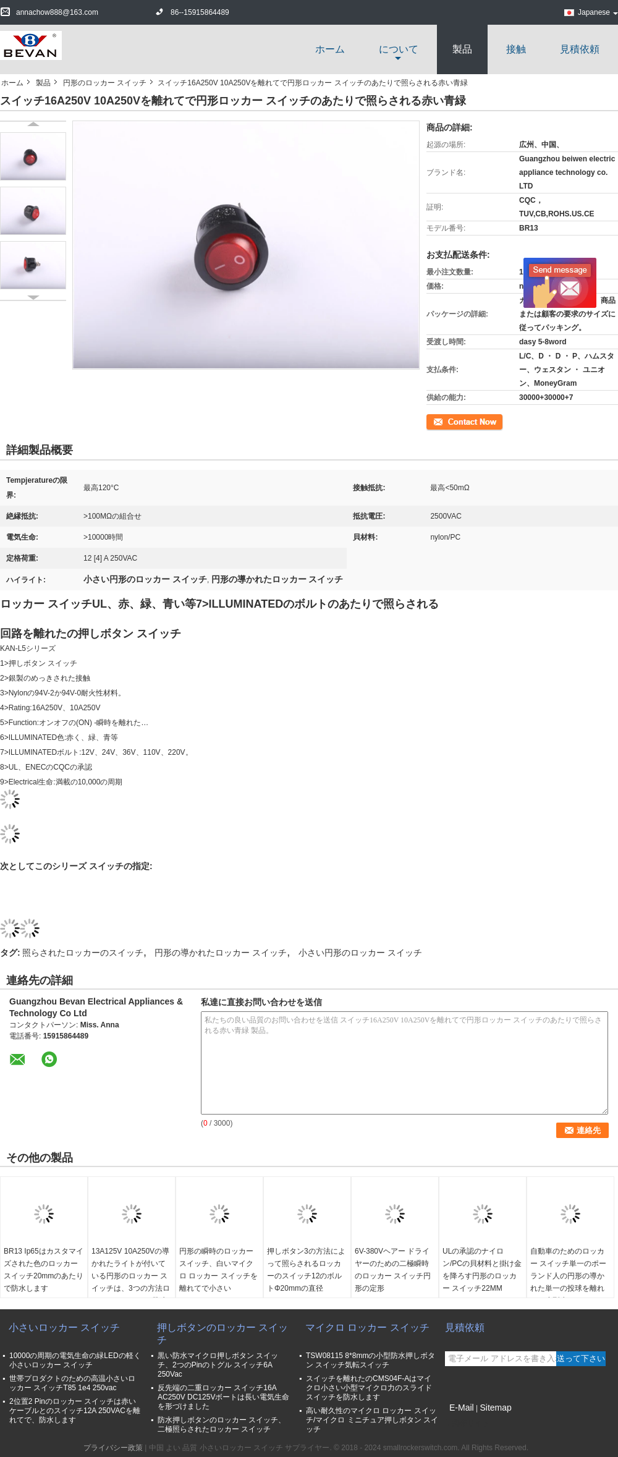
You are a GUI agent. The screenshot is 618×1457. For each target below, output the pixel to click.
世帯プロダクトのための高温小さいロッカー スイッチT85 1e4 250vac (72, 1383)
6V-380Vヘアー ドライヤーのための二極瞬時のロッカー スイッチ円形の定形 (393, 1270)
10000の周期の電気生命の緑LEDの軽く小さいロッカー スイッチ (75, 1360)
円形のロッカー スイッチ (104, 83)
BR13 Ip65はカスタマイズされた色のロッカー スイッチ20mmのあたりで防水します (43, 1270)
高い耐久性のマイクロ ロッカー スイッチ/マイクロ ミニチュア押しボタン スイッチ (372, 1420)
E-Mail (461, 1407)
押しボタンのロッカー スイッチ (222, 1333)
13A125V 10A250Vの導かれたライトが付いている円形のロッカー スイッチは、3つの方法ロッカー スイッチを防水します (130, 1282)
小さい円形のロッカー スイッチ (360, 953)
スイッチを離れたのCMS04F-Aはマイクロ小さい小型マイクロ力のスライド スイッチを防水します (369, 1387)
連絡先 (437, 421)
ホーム (330, 49)
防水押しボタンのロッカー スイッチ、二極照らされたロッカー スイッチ (222, 1425)
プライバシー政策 (113, 1447)
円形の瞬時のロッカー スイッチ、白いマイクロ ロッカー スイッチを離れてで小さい (218, 1270)
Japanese (598, 12)
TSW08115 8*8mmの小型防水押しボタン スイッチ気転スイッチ (370, 1360)
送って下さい (581, 1358)
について (398, 49)
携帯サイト (467, 1423)
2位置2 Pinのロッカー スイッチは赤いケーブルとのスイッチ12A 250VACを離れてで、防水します (74, 1410)
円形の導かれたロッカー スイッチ (220, 953)
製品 (462, 49)
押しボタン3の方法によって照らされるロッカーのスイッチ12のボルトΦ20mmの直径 (306, 1270)
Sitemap (495, 1407)
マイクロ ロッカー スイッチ (367, 1327)
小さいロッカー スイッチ (64, 1327)
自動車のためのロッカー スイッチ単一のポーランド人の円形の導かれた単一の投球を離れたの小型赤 (568, 1276)
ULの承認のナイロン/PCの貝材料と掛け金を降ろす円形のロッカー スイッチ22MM (482, 1270)
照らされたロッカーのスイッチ (82, 953)
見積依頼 (579, 49)
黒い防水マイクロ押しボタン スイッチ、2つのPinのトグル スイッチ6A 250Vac (218, 1364)
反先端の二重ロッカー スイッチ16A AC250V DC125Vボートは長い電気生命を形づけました (223, 1397)
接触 (516, 49)
